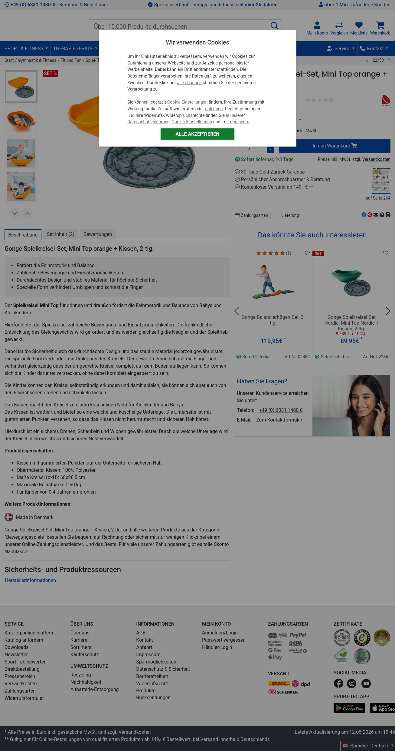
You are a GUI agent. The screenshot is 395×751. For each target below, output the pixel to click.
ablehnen (214, 108)
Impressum (238, 121)
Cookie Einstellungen (187, 102)
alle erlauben (189, 82)
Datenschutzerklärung (148, 121)
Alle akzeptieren (197, 134)
